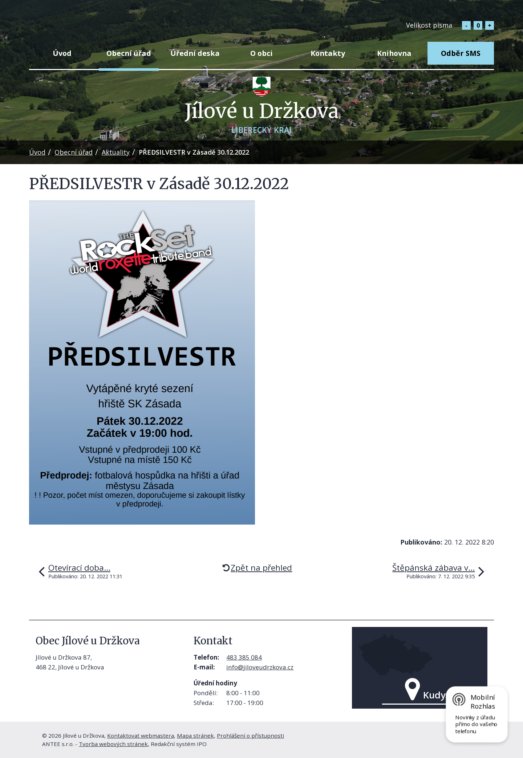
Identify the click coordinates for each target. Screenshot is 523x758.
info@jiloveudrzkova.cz (259, 667)
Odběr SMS (461, 53)
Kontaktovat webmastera (140, 735)
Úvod (62, 53)
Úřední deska (195, 53)
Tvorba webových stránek (113, 743)
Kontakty (328, 53)
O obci (261, 53)
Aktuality (116, 152)
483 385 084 (244, 657)
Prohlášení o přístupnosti (250, 735)
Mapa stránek (195, 735)
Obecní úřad (128, 53)
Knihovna (394, 53)
